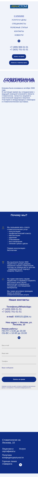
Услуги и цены (19, 20)
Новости (19, 35)
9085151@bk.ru (23, 316)
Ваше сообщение (7, 368)
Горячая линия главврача (9, 462)
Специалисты (19, 24)
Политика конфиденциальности (13, 456)
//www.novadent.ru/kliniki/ (13, 254)
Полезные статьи (19, 27)
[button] (19, 56)
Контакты (19, 31)
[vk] (19, 41)
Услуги (22, 449)
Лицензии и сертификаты (8, 450)
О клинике (19, 16)
